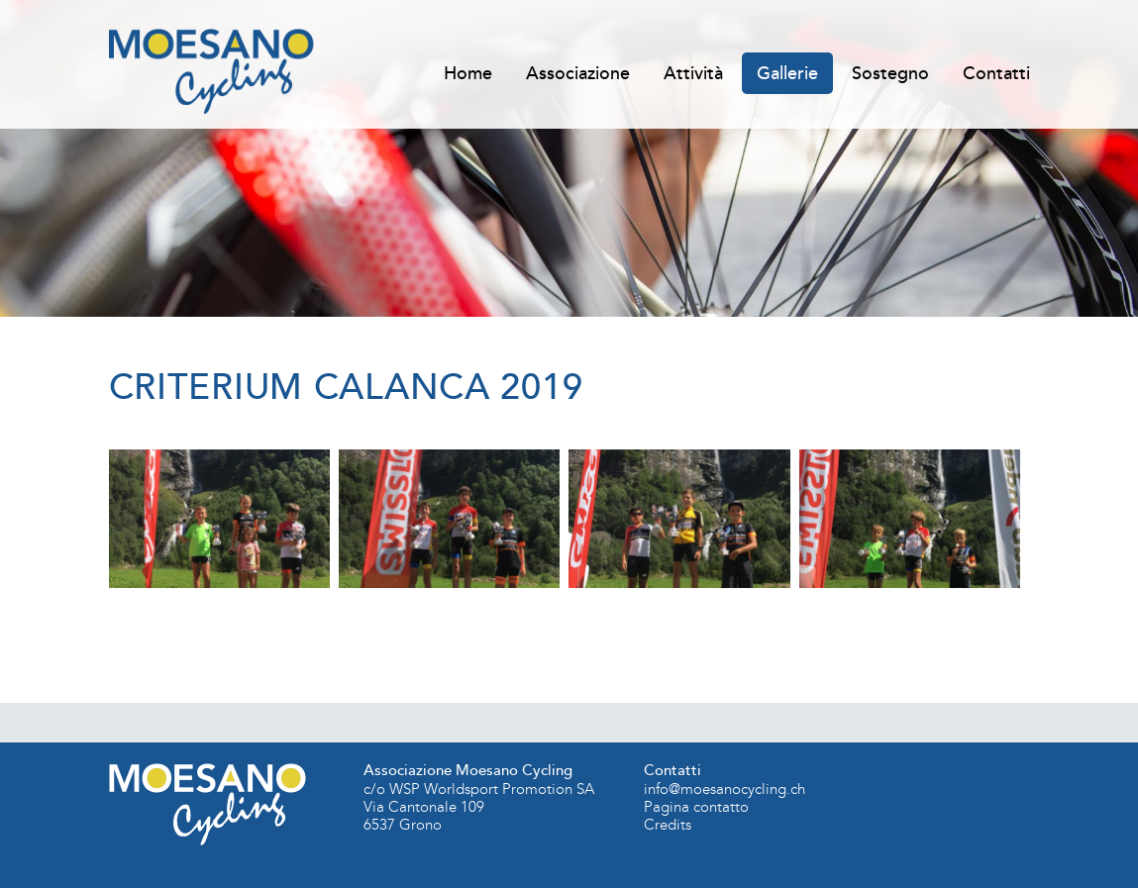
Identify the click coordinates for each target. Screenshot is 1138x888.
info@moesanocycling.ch (724, 789)
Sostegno (890, 73)
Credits (667, 825)
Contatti (996, 73)
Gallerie (787, 73)
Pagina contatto (696, 807)
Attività (693, 73)
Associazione (578, 73)
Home (468, 73)
